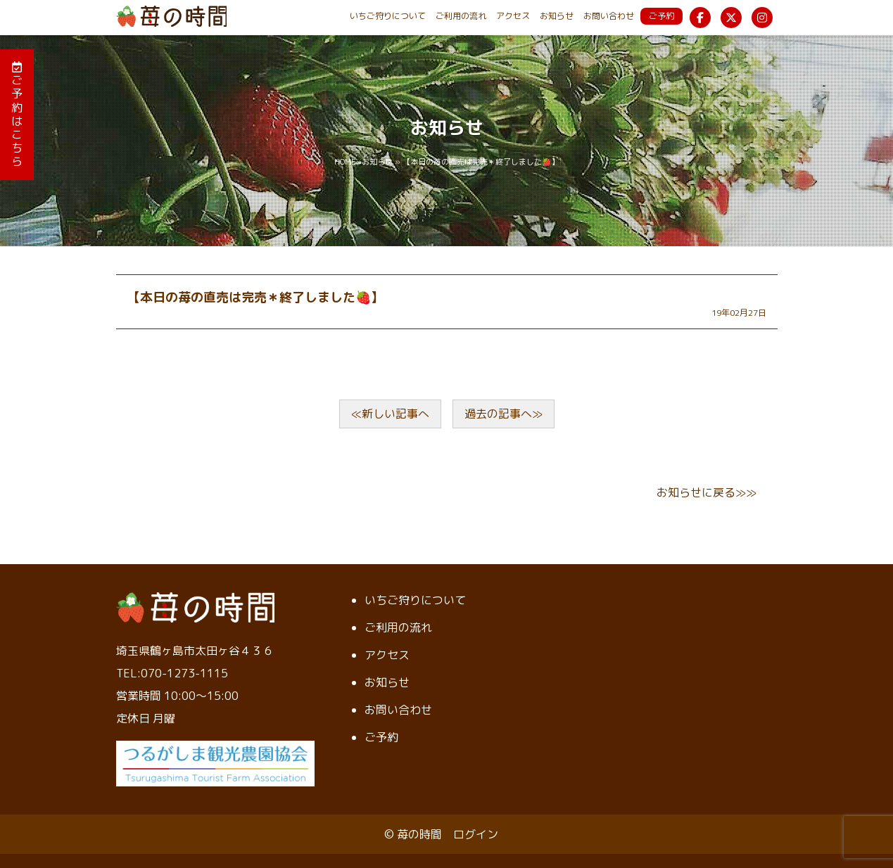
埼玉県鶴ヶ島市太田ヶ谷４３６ (195, 650)
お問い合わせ (608, 16)
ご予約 (661, 16)
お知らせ (557, 16)
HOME (345, 161)
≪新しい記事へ (390, 413)
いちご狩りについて (388, 16)
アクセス (513, 16)
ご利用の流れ (461, 16)
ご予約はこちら (17, 115)
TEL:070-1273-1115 (172, 673)
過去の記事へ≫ (503, 413)
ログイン (475, 834)
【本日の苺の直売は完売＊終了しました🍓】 (255, 297)
